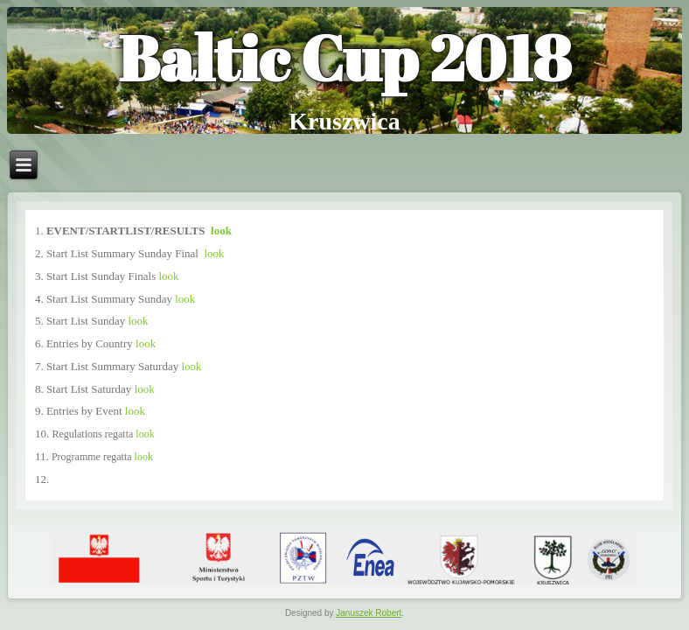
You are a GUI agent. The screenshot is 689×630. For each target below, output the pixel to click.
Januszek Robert (368, 613)
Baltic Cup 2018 (344, 57)
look (221, 230)
